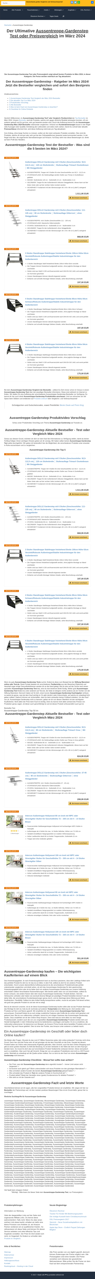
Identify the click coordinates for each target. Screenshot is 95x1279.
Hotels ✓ (47, 10)
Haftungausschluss (11, 1261)
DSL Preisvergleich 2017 (59, 1219)
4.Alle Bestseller (15, 105)
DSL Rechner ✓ (86, 10)
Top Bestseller (80, 118)
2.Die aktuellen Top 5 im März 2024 (22, 100)
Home (5, 10)
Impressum (8, 1258)
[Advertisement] (47, 57)
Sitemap (7, 1252)
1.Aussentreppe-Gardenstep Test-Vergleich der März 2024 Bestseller (34, 98)
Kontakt (7, 1263)
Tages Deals (54, 16)
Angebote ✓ (72, 10)
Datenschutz (9, 1255)
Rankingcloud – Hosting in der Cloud (18, 1266)
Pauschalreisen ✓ (33, 10)
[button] (23, 10)
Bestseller (22, 120)
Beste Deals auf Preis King (72, 405)
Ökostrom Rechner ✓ (38, 16)
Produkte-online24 (41, 399)
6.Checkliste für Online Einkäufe (21, 109)
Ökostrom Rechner (57, 1211)
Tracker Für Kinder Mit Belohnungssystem (66, 1214)
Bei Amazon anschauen (79, 198)
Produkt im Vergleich (12, 1239)
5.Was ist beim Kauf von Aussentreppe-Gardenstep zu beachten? (33, 107)
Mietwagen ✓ (59, 10)
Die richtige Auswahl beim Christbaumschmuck (68, 1217)
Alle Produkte (18, 10)
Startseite (7, 25)
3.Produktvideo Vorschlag (18, 102)
